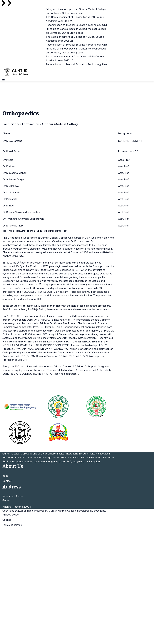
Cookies (7, 519)
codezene (99, 510)
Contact (6, 480)
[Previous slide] (3, 3)
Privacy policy (10, 514)
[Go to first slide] (9, 3)
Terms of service (12, 524)
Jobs (5, 475)
